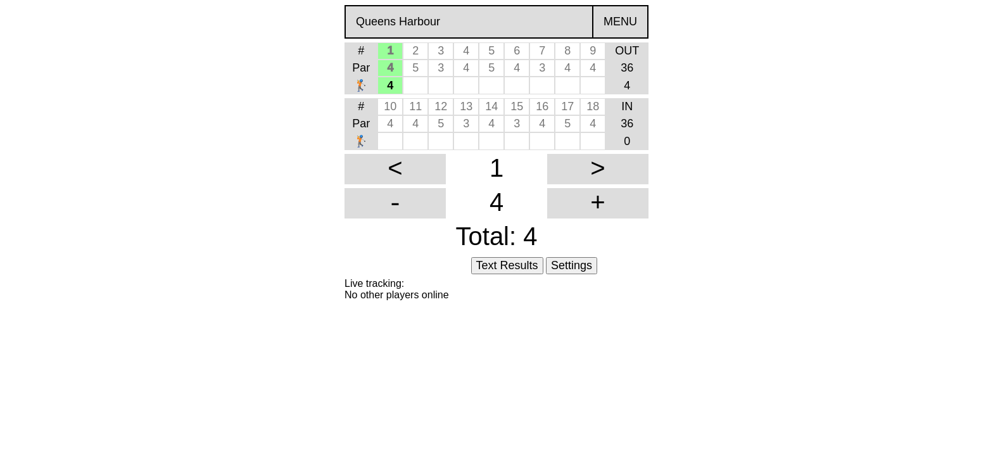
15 (516, 106)
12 (440, 106)
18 (592, 106)
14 (491, 106)
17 (567, 106)
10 (390, 106)
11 (415, 106)
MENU (620, 21)
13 (466, 106)
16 (542, 106)
